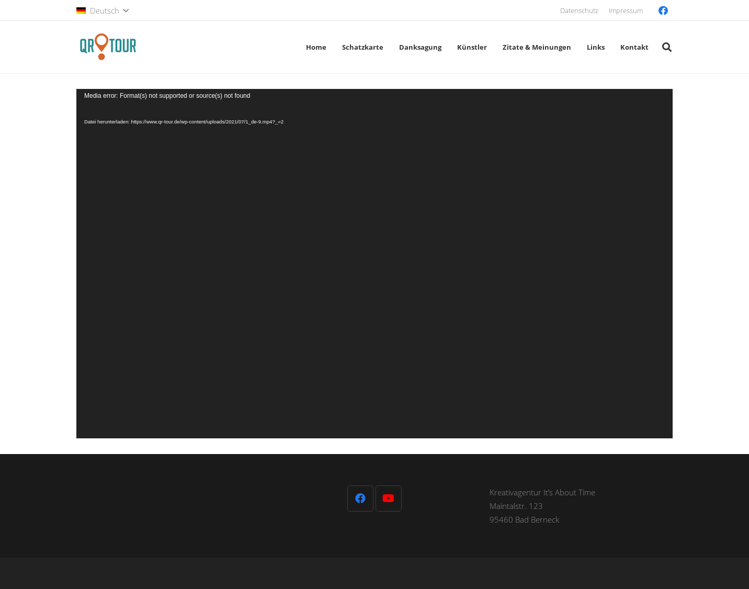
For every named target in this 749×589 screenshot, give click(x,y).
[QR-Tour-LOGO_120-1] (107, 47)
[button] (103, 10)
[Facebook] (663, 10)
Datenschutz (579, 10)
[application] (374, 263)
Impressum (626, 10)
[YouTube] (389, 498)
